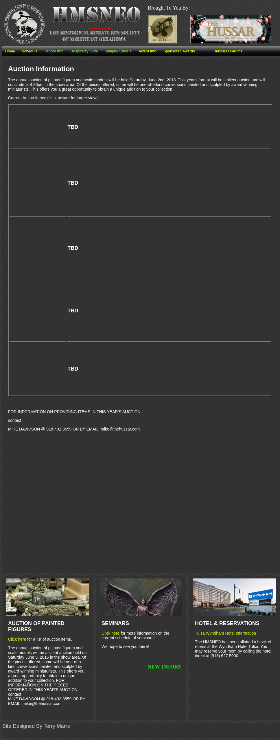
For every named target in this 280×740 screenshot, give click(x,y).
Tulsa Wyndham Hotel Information (225, 633)
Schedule (29, 51)
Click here (17, 639)
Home (10, 51)
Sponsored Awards (179, 51)
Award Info (147, 51)
